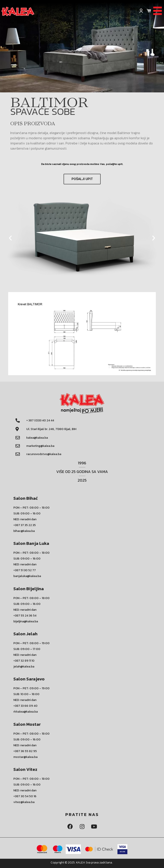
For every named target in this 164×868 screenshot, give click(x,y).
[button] (82, 179)
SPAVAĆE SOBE (42, 111)
